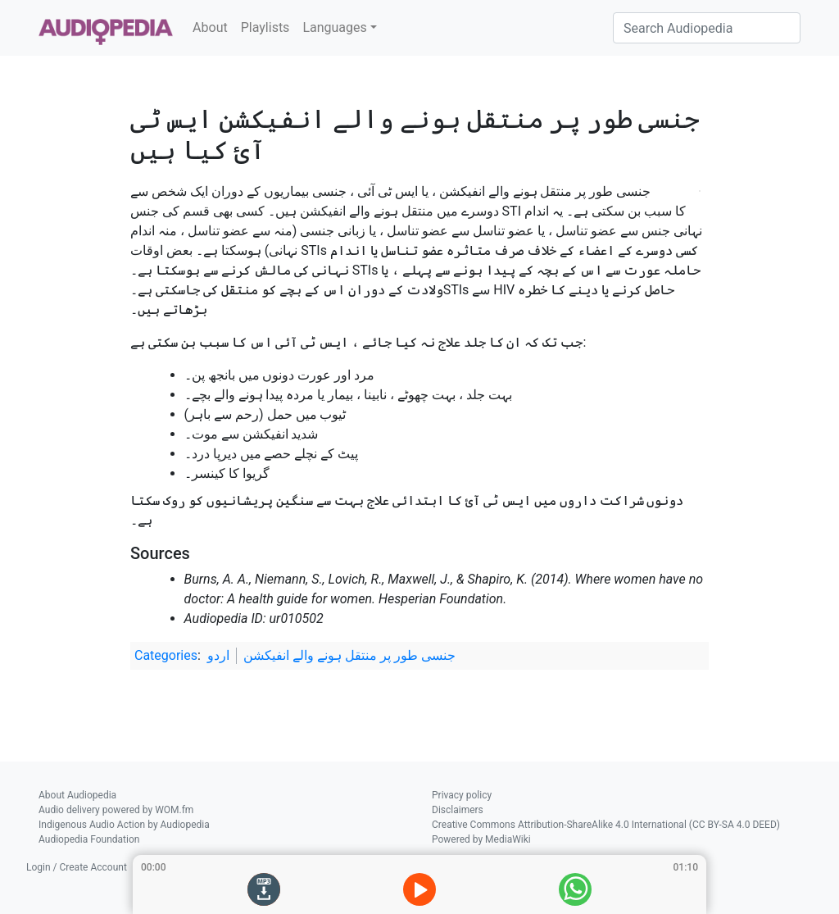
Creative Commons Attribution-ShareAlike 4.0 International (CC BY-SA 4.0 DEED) (606, 824)
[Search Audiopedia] (706, 27)
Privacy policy (462, 795)
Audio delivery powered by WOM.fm (116, 810)
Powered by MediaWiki (481, 839)
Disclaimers (457, 810)
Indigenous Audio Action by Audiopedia (124, 824)
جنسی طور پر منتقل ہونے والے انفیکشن (349, 655)
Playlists (265, 27)
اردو (218, 655)
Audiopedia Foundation (89, 839)
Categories (165, 655)
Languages (334, 27)
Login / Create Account (76, 867)
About (210, 27)
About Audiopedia (77, 795)
